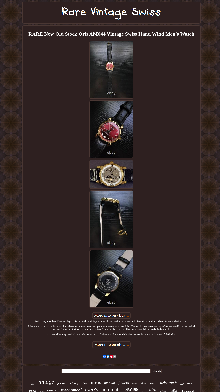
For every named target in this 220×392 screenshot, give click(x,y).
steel (182, 384)
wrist (153, 383)
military (73, 383)
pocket (61, 383)
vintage (45, 382)
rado (32, 384)
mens (96, 382)
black (189, 383)
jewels (123, 382)
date (143, 383)
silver (135, 383)
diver (84, 383)
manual (109, 383)
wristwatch (168, 383)
